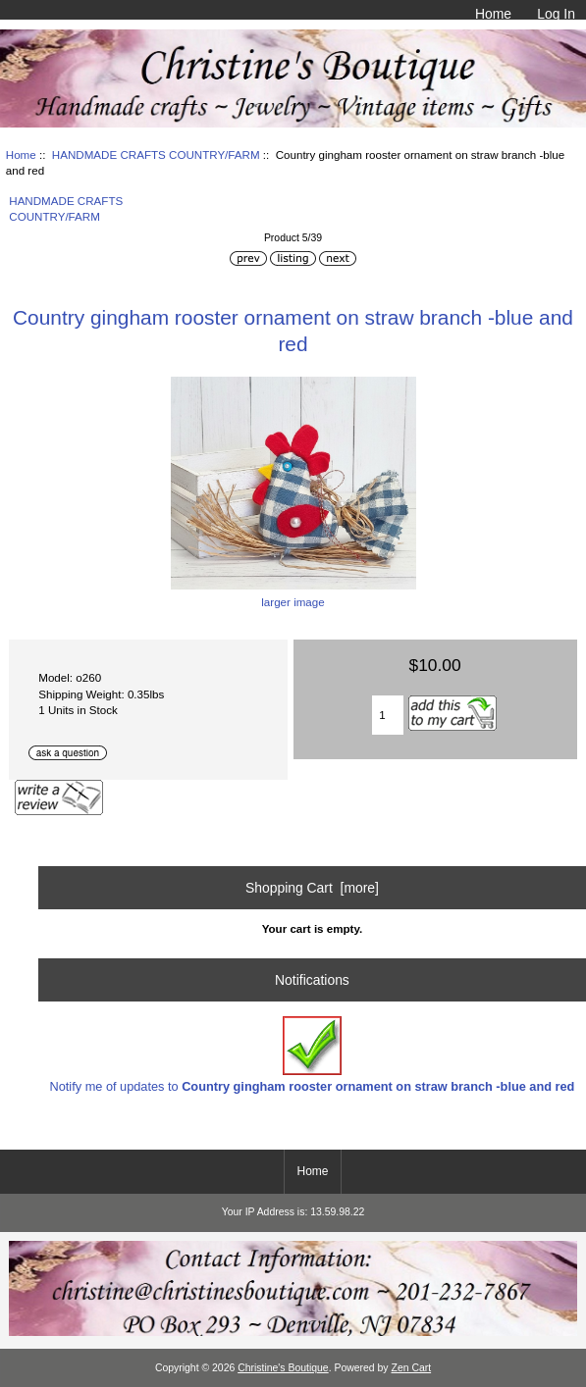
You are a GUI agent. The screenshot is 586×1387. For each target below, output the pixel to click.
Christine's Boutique (283, 1367)
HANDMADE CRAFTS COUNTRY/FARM (156, 154)
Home (493, 14)
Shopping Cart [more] (312, 888)
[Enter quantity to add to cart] (387, 715)
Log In (556, 14)
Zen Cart (412, 1367)
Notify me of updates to (312, 1055)
